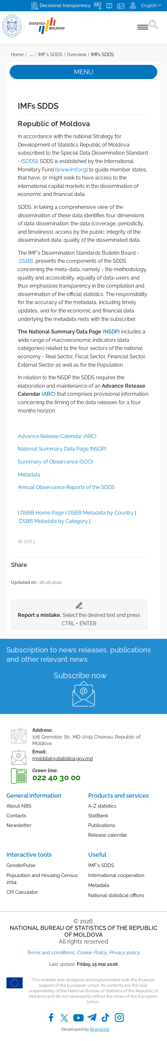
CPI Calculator (22, 892)
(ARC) (49, 394)
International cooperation (116, 875)
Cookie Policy (92, 952)
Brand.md (99, 1029)
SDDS (29, 161)
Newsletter (18, 825)
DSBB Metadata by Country (101, 513)
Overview (76, 54)
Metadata (29, 475)
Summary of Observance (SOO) (55, 462)
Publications (101, 825)
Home (17, 54)
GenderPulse (21, 865)
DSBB (26, 261)
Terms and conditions (50, 952)
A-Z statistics (102, 806)
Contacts (16, 816)
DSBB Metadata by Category (53, 521)
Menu (83, 72)
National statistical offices (116, 895)
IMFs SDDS (102, 54)
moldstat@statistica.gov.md (62, 758)
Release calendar (107, 835)
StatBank (98, 816)
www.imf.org (71, 170)
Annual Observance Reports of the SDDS (66, 487)
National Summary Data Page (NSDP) (62, 449)
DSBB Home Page (42, 513)
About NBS (18, 806)
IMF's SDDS (50, 54)
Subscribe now (80, 675)
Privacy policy (124, 952)
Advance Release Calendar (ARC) (57, 436)
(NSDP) (111, 332)
